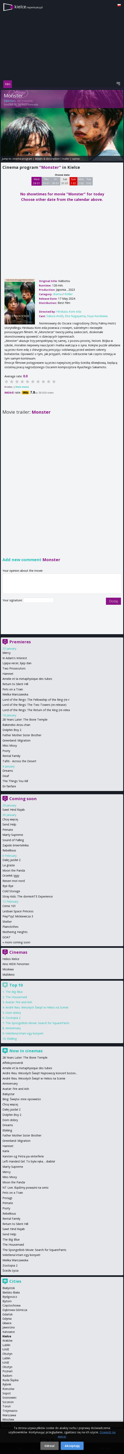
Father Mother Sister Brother (21, 735)
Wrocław (8, 1419)
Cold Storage (11, 891)
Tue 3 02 (89, 181)
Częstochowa (11, 1305)
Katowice (8, 1332)
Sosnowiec (9, 1397)
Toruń (6, 1406)
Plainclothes (10, 927)
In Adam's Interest (14, 658)
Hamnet (7, 674)
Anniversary (13, 1028)
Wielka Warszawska (15, 694)
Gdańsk (7, 1314)
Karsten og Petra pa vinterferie (23, 1156)
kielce (28, 7)
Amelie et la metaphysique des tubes (27, 679)
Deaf (5, 776)
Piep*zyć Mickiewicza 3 (17, 916)
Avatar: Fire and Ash (18, 1002)
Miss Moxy (9, 745)
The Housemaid (16, 997)
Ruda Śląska (10, 1380)
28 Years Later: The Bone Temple (24, 719)
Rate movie (22, 386)
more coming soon (17, 942)
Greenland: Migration (16, 740)
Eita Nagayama (75, 316)
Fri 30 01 (55, 181)
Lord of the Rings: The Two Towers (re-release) (34, 705)
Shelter (7, 921)
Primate (7, 830)
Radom (7, 1376)
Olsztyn (7, 1354)
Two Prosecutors (14, 668)
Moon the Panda (13, 870)
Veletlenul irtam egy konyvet (24, 1033)
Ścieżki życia (10, 1270)
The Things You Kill (15, 781)
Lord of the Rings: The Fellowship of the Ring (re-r (35, 700)
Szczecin (8, 1402)
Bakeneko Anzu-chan (16, 725)
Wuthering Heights (15, 932)
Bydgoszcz (9, 1297)
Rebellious (9, 850)
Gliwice (7, 1323)
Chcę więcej (10, 819)
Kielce (6, 1336)
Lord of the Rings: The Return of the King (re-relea (36, 710)
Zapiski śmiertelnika (15, 845)
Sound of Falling (13, 840)
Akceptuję (72, 1446)
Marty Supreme (12, 835)
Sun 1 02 (73, 181)
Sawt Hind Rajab (13, 809)
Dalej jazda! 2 (11, 860)
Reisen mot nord (13, 881)
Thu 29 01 (46, 181)
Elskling (12, 1039)
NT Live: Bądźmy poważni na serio (25, 1187)
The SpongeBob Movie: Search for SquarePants (37, 1023)
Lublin (6, 1345)
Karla (5, 1151)
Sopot (6, 1393)
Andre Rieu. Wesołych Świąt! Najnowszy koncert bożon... (39, 1073)
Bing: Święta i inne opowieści (21, 1099)
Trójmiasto (9, 1411)
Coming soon (23, 798)
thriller (68, 294)
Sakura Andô (54, 316)
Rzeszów (8, 1389)
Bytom (7, 1301)
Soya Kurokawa (97, 316)
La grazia (8, 865)
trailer (65, 158)
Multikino (8, 974)
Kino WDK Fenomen (15, 964)
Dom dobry (13, 1013)
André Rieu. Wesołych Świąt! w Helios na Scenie (36, 1007)
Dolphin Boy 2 (11, 730)
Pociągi (7, 1198)
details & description (47, 158)
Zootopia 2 (12, 1018)
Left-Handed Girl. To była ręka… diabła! (28, 1161)
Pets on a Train (12, 689)
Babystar (8, 1094)
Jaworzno (8, 1327)
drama (57, 294)
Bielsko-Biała (11, 1292)
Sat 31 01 (64, 181)
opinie (76, 158)
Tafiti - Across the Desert (19, 761)
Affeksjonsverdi (12, 1063)
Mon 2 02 (81, 181)
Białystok (8, 1288)
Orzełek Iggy (10, 875)
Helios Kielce (10, 959)
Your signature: (12, 600)
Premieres (20, 642)
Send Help (9, 824)
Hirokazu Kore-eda (28, 104)
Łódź (5, 1349)
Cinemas (18, 952)
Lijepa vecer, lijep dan (16, 663)
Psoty (6, 751)
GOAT (6, 937)
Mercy (6, 653)
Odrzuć (49, 1446)
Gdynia (7, 1319)
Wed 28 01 (36, 181)
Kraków (7, 1340)
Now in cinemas (26, 1051)
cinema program (22, 158)
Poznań (7, 1371)
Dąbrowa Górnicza (14, 1310)
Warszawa (9, 1415)
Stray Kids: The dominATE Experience (27, 896)
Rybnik (6, 1384)
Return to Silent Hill (15, 684)
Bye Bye (7, 886)
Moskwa (8, 969)
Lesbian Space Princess (17, 911)
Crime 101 (9, 906)
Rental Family (11, 756)
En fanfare (9, 786)
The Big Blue (14, 992)
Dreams (7, 771)
